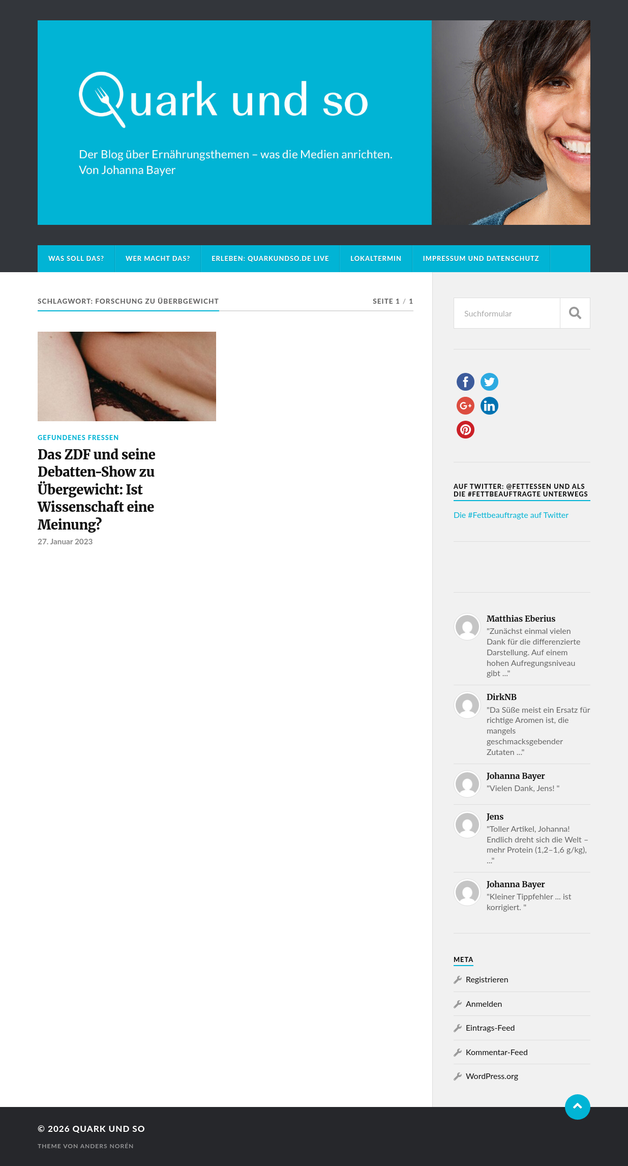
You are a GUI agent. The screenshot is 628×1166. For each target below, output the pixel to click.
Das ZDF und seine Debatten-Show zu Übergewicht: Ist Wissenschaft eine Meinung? (96, 490)
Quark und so (109, 1128)
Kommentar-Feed (497, 1052)
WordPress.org (492, 1076)
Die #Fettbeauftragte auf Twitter (511, 514)
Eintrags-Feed (490, 1027)
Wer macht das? (158, 258)
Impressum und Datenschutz (481, 258)
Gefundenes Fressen (78, 437)
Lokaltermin (376, 258)
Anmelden (484, 1003)
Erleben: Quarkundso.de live (270, 258)
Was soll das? (76, 258)
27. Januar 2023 (65, 541)
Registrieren (487, 979)
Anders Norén (107, 1146)
